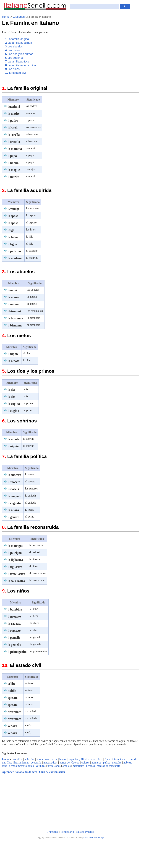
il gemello (14, 637)
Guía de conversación (52, 772)
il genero (13, 517)
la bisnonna (15, 318)
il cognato (14, 503)
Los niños (12, 69)
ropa (4, 765)
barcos (63, 759)
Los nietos (12, 50)
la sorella (14, 134)
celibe (11, 683)
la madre (14, 113)
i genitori (14, 106)
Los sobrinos (14, 57)
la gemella (14, 644)
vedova (12, 733)
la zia (11, 389)
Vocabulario (67, 831)
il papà (12, 156)
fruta (107, 759)
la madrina (15, 258)
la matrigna (15, 545)
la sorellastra (16, 581)
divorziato (14, 712)
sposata (13, 704)
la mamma (15, 148)
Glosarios (19, 16)
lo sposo (13, 223)
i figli (11, 230)
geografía (36, 762)
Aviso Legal (99, 837)
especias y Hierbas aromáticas (86, 759)
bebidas (90, 765)
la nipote (13, 361)
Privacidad (88, 837)
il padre (13, 120)
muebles (116, 762)
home (5, 759)
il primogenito (17, 651)
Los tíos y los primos (19, 54)
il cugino (13, 410)
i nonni (12, 290)
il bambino (15, 609)
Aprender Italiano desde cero (19, 772)
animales (29, 759)
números (96, 762)
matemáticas (50, 762)
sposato (13, 697)
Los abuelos (14, 46)
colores (85, 762)
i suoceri (13, 489)
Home (6, 16)
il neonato (14, 616)
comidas (18, 759)
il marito (13, 177)
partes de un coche (47, 759)
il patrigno (15, 552)
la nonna (13, 297)
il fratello (14, 141)
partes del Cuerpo (69, 762)
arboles (67, 765)
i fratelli (13, 127)
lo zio (11, 396)
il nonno (13, 304)
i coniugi (13, 209)
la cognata (14, 496)
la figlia (13, 237)
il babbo (13, 163)
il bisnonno (15, 325)
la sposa (13, 216)
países (106, 762)
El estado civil (15, 72)
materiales (78, 765)
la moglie (14, 169)
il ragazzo (14, 630)
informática (118, 759)
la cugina (14, 403)
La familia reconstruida (20, 65)
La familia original (17, 39)
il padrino (14, 251)
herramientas (21, 762)
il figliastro (15, 567)
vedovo (12, 726)
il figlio (12, 244)
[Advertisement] (112, 59)
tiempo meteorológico (21, 765)
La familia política (17, 61)
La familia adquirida (18, 42)
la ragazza (14, 623)
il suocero (14, 482)
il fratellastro (16, 574)
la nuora (13, 510)
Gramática (52, 831)
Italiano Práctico (85, 831)
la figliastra (15, 560)
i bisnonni (14, 311)
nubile (12, 690)
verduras (41, 765)
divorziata (14, 719)
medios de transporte (108, 765)
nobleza (127, 762)
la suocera (14, 475)
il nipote (13, 354)
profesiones (53, 765)
